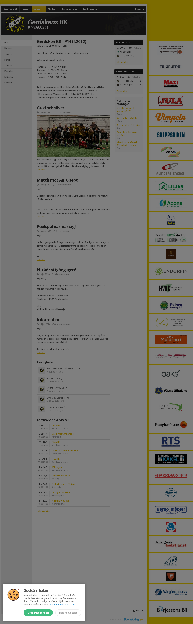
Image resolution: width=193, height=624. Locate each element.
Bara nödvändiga (68, 612)
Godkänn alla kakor (38, 612)
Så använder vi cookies (63, 604)
